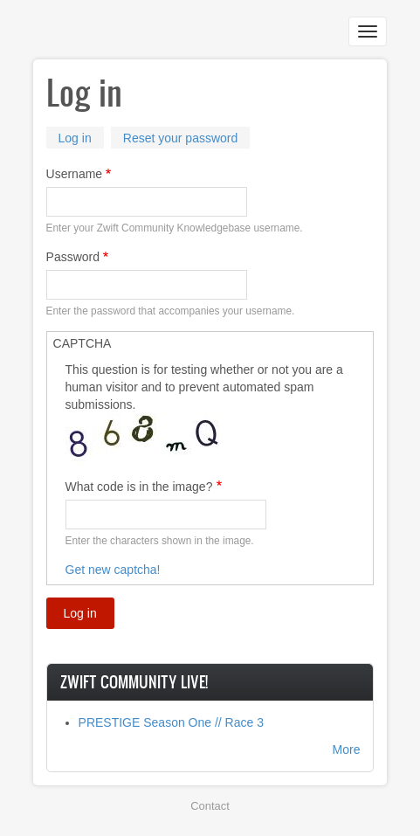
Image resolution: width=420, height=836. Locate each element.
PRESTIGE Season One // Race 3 (171, 722)
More (347, 750)
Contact (209, 805)
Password (73, 257)
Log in (81, 139)
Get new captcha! (113, 570)
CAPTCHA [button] (82, 343)
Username (74, 174)
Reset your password (180, 138)
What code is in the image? (139, 487)
